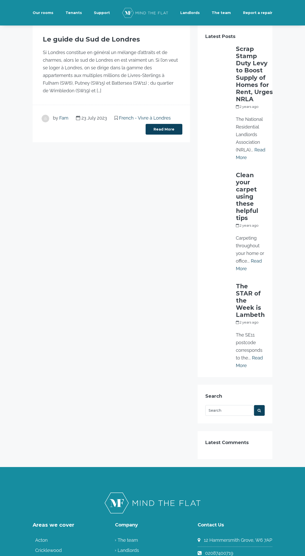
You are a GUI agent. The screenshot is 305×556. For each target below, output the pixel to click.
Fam (63, 117)
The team (221, 12)
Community (130, 499)
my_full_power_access (254, 81)
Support (102, 12)
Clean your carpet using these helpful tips (249, 150)
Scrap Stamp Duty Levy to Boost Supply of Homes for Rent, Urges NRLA (253, 58)
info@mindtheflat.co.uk (230, 484)
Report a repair (257, 12)
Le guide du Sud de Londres (80, 39)
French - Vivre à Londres (145, 117)
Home (124, 509)
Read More (164, 128)
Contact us (216, 497)
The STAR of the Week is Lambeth (248, 229)
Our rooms (43, 12)
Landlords (190, 12)
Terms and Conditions (140, 489)
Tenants (74, 12)
